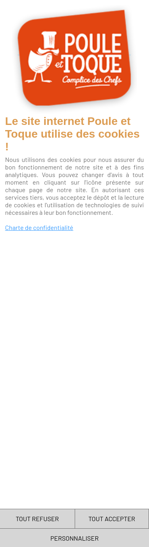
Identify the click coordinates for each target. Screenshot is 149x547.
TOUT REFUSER (37, 518)
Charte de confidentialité (39, 227)
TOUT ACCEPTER (111, 518)
